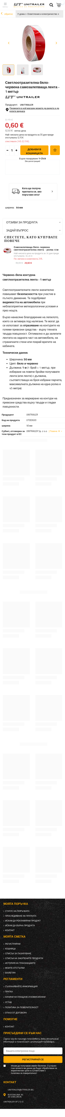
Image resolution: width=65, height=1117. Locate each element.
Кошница (10, 949)
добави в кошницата (34, 151)
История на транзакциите (20, 963)
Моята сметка (14, 936)
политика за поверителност (21, 1007)
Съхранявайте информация (21, 986)
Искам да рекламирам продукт (23, 921)
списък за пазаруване (18, 954)
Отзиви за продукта (22, 222)
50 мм (19, 207)
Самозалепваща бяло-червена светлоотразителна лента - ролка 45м (36, 248)
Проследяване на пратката (20, 916)
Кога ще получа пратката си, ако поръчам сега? (32, 191)
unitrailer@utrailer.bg (21, 1090)
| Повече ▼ (54, 431)
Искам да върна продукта (20, 926)
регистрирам (13, 944)
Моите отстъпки (14, 968)
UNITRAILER (26, 104)
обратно (7, 14)
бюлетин (10, 973)
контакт (9, 930)
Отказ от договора (16, 1013)
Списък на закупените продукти (24, 958)
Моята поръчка (15, 904)
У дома (21, 14)
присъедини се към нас (22, 1033)
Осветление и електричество (42, 14)
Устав (8, 1002)
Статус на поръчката (17, 911)
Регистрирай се (33, 1059)
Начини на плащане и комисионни (25, 997)
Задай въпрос (17, 230)
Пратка (9, 992)
